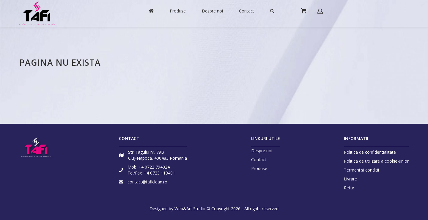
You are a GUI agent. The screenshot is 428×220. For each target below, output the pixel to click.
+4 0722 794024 (154, 167)
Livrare (350, 179)
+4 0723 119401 (159, 173)
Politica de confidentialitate (370, 152)
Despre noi (261, 150)
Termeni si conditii (361, 170)
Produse (259, 168)
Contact (258, 159)
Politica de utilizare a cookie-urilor (376, 161)
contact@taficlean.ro (147, 182)
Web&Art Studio (189, 208)
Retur (349, 188)
